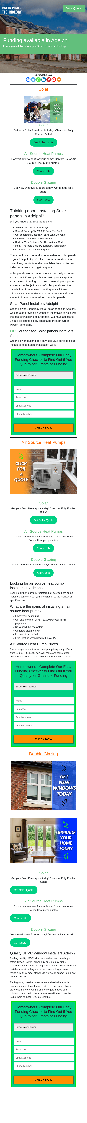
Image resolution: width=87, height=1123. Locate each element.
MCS (14, 331)
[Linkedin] (43, 79)
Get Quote (43, 199)
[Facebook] (28, 79)
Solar (43, 125)
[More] (59, 79)
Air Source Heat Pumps (43, 154)
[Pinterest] (48, 79)
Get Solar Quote (43, 142)
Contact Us (43, 171)
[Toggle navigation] (60, 8)
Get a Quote (73, 8)
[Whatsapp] (38, 79)
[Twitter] (33, 79)
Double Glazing (43, 182)
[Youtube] (54, 79)
